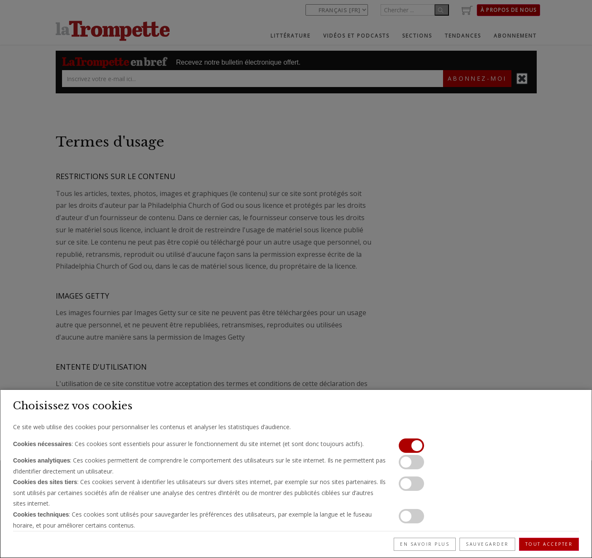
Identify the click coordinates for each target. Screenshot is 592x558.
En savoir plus (424, 544)
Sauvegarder (487, 544)
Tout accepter (549, 544)
